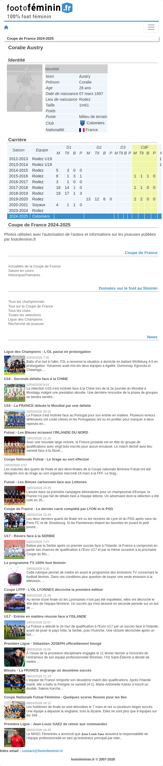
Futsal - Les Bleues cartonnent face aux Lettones (45, 482)
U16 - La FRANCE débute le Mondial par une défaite (47, 406)
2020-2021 (18, 205)
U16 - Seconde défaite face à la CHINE (36, 379)
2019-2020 (18, 199)
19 (58, 193)
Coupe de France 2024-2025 (30, 38)
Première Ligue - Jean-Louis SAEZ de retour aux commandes (55, 724)
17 (67, 193)
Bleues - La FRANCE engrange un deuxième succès (47, 670)
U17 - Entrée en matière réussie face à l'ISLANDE (45, 616)
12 (97, 199)
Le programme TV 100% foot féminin (35, 563)
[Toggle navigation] (151, 27)
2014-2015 (18, 170)
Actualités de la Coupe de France (34, 266)
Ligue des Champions (25, 319)
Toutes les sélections (24, 315)
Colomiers (92, 123)
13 (88, 199)
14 (67, 187)
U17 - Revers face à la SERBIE (29, 536)
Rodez (38, 170)
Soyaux (38, 205)
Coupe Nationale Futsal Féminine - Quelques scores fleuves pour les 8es (65, 697)
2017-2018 (18, 187)
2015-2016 (18, 176)
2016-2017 (18, 182)
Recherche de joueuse (26, 324)
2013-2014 (18, 164)
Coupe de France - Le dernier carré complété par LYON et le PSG (58, 509)
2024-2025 (18, 216)
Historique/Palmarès (24, 275)
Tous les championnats (26, 302)
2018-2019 (18, 193)
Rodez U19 (42, 159)
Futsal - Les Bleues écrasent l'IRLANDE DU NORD (46, 432)
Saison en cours (21, 271)
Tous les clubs (19, 311)
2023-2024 (18, 210)
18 (58, 187)
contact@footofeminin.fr (42, 751)
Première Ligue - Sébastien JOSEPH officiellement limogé (52, 643)
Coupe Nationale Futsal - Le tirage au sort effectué (46, 459)
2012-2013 (18, 159)
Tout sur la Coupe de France (30, 306)
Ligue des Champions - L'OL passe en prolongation (47, 352)
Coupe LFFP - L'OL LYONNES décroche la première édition (53, 590)
